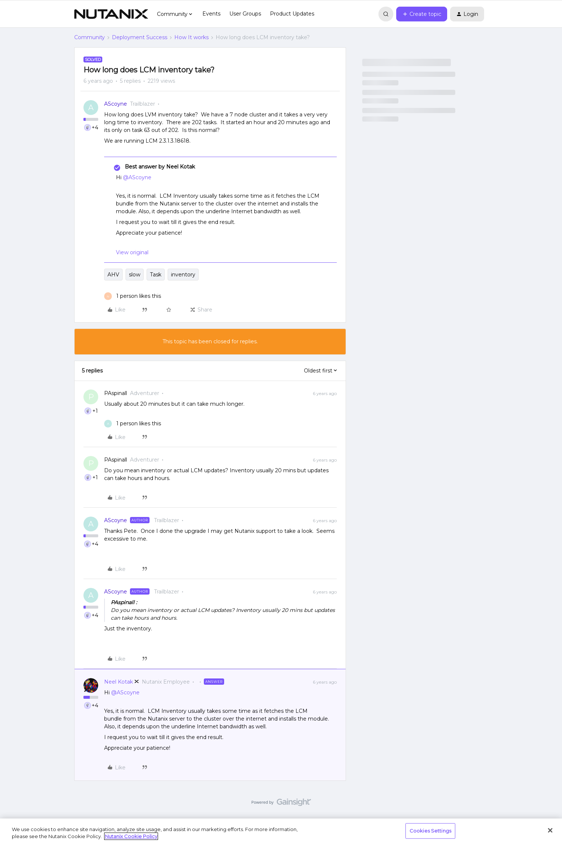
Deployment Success (139, 37)
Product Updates (292, 13)
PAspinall (115, 393)
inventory (183, 274)
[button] (421, 14)
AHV (113, 274)
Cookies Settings (430, 831)
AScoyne (115, 104)
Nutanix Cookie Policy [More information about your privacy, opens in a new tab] (131, 836)
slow (134, 274)
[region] (281, 831)
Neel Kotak (118, 681)
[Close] (550, 830)
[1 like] (132, 296)
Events (211, 13)
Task (155, 274)
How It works (191, 37)
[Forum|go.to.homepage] (111, 14)
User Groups (245, 13)
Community (89, 37)
